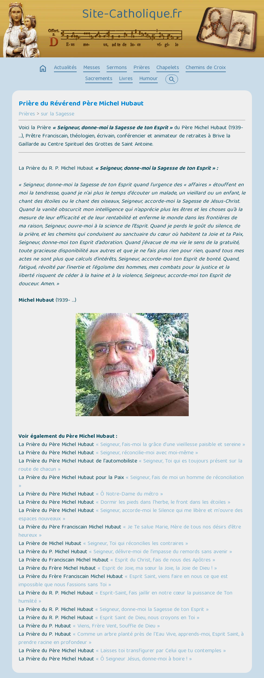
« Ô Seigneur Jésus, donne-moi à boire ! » (144, 659)
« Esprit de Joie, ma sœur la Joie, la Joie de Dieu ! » (157, 569)
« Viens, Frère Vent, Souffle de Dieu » (116, 626)
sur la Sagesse (57, 114)
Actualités (65, 68)
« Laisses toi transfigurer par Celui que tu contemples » (161, 651)
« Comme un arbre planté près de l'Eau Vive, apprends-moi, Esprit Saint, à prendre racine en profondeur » (131, 639)
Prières (141, 68)
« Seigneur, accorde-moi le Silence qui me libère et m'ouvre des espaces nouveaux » (131, 515)
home (42, 68)
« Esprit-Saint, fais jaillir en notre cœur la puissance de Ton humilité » (125, 598)
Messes (91, 68)
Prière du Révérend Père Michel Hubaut (81, 104)
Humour (148, 79)
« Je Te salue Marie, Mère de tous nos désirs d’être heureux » (130, 532)
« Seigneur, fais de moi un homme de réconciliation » (131, 482)
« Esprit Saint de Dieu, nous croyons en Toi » (147, 618)
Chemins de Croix (206, 68)
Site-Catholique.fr (132, 15)
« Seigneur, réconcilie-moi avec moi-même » (147, 453)
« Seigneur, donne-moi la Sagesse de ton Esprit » (152, 610)
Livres (126, 79)
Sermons (117, 68)
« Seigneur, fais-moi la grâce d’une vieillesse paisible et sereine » (170, 445)
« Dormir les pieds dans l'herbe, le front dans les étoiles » (163, 503)
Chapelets (167, 68)
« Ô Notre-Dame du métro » (129, 494)
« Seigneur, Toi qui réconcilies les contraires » (135, 544)
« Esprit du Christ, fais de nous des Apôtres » (162, 560)
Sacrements (98, 79)
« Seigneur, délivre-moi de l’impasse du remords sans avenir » (160, 552)
